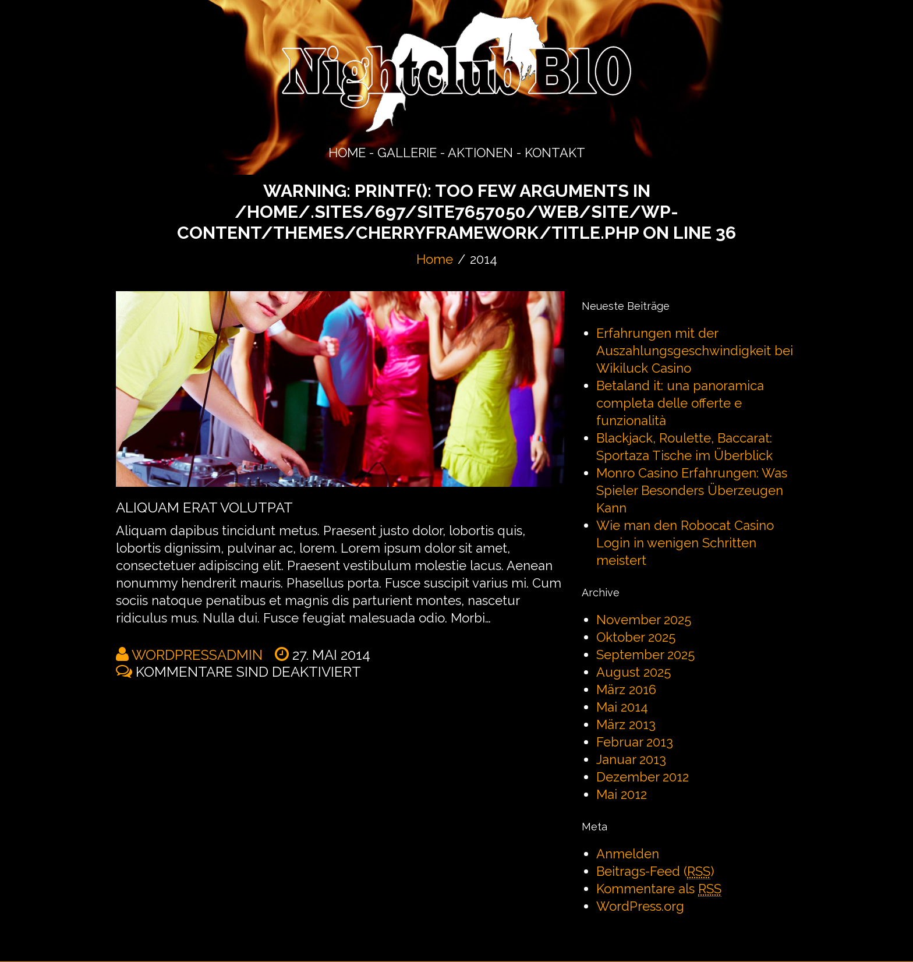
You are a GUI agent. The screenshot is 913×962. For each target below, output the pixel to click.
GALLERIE (407, 152)
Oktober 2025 (635, 637)
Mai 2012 (621, 794)
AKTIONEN (480, 152)
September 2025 (645, 654)
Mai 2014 (622, 707)
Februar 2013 (634, 741)
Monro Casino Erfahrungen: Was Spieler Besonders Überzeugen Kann (691, 490)
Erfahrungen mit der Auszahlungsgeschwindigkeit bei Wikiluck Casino (694, 351)
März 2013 (626, 724)
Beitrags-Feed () (655, 871)
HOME (347, 152)
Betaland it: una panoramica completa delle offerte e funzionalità (680, 403)
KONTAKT (555, 152)
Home (434, 259)
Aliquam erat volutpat (204, 507)
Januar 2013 (631, 759)
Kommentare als (658, 889)
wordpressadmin (197, 654)
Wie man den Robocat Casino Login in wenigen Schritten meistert (685, 543)
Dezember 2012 (642, 776)
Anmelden (627, 853)
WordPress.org (640, 906)
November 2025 (643, 619)
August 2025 (633, 672)
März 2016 (626, 689)
